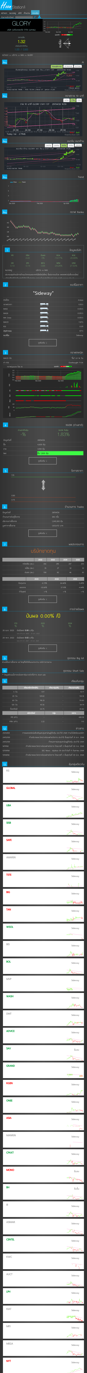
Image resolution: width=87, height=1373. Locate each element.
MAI (22, 54)
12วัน (67, 100)
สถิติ (20, 13)
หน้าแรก (4, 13)
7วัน (72, 100)
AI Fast (78, 66)
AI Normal (68, 66)
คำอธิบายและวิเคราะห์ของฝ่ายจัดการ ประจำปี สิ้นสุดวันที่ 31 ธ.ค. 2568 (56, 737)
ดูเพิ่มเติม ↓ (42, 342)
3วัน (79, 100)
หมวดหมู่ (12, 13)
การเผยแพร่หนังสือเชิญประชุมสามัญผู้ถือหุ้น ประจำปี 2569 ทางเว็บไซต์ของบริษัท (53, 732)
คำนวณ (27, 13)
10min (78, 145)
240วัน (48, 145)
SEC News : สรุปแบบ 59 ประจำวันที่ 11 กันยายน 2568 (63, 750)
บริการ (14, 54)
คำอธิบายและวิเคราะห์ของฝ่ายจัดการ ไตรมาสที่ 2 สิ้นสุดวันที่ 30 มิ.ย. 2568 (55, 754)
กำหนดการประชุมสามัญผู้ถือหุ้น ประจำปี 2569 (66, 741)
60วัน (64, 145)
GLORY (30, 54)
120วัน (56, 145)
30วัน (71, 145)
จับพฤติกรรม (57, 67)
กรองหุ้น (35, 13)
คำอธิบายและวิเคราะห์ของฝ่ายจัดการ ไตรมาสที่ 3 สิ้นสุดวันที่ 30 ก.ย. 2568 (55, 746)
